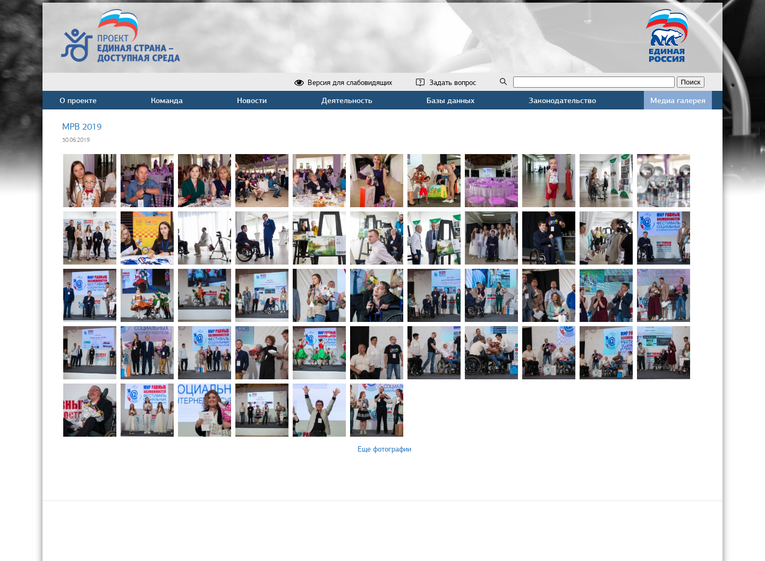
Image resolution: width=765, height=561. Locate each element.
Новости (252, 100)
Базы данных (450, 100)
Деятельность (346, 100)
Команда (167, 100)
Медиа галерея (678, 100)
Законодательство (562, 100)
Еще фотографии (384, 449)
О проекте (78, 100)
